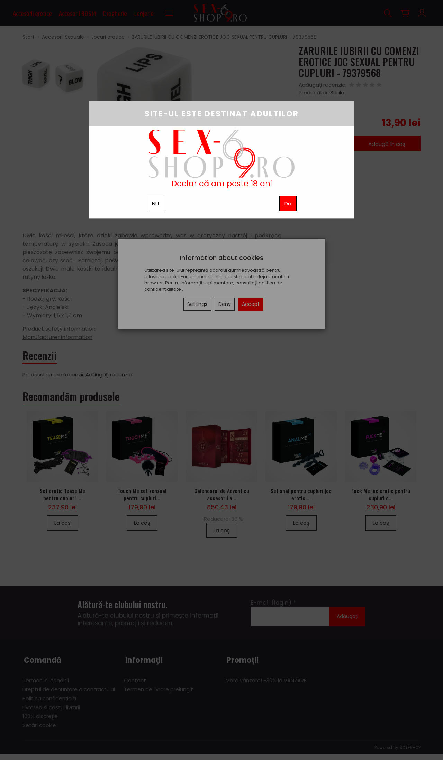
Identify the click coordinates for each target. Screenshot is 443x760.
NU (155, 203)
